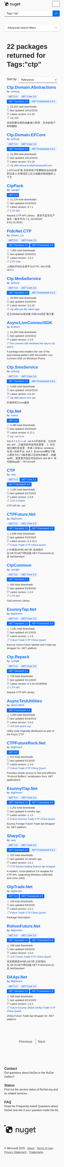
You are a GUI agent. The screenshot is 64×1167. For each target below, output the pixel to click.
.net (16, 436)
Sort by (12, 79)
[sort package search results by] (37, 80)
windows (34, 343)
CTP (12, 210)
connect (19, 343)
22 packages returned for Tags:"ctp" (27, 55)
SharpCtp (16, 836)
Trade (21, 544)
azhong (15, 91)
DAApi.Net (17, 977)
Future (13, 544)
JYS (12, 956)
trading (28, 866)
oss (21, 309)
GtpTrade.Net (20, 887)
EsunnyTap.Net (21, 609)
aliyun (22, 397)
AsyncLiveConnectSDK (29, 323)
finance (37, 866)
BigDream (16, 518)
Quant (42, 544)
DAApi (38, 1007)
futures (20, 866)
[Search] (56, 13)
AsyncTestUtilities (24, 701)
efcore (22, 165)
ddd (16, 117)
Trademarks (36, 1152)
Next (41, 1041)
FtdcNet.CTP (19, 231)
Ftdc (18, 261)
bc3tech (15, 326)
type (37, 309)
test (17, 726)
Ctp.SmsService (22, 367)
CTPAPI (20, 500)
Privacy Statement (15, 1152)
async (47, 343)
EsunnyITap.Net (22, 788)
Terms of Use (45, 1148)
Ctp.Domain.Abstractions (31, 87)
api (33, 397)
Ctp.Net (14, 411)
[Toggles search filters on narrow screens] (56, 27)
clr (22, 436)
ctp (11, 117)
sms (29, 397)
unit (12, 726)
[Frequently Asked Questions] (7, 1102)
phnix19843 (17, 705)
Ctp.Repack (18, 657)
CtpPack (15, 186)
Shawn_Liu (17, 235)
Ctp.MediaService (24, 279)
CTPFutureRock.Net (26, 743)
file (25, 309)
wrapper (50, 866)
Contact (10, 1068)
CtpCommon (19, 565)
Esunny (22, 818)
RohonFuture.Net (23, 926)
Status (9, 1085)
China (34, 544)
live (12, 343)
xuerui (14, 415)
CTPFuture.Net (21, 514)
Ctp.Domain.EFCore (26, 135)
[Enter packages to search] (28, 13)
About (30, 1148)
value (31, 309)
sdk (26, 343)
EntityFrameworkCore (39, 165)
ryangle (15, 189)
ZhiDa (30, 1007)
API (18, 210)
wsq (13, 474)
